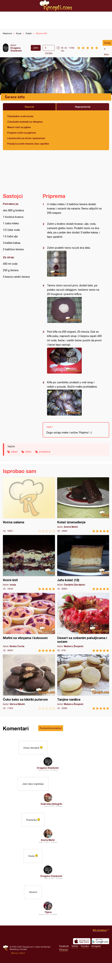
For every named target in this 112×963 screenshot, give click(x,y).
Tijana (48, 912)
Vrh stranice (100, 930)
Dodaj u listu (107, 43)
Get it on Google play (100, 941)
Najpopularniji (82, 106)
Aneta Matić (48, 840)
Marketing (14, 949)
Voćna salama (29, 504)
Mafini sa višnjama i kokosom (29, 622)
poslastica (44, 451)
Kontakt (23, 949)
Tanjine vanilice (83, 682)
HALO (22, 953)
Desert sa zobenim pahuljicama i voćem (83, 622)
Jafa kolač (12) (83, 562)
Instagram (96, 946)
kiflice (28, 451)
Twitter (74, 946)
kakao (14, 451)
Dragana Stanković (16, 49)
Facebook (64, 946)
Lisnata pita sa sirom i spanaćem (26, 138)
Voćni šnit (29, 562)
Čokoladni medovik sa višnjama (25, 121)
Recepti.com (56, 5)
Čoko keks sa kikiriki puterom (29, 682)
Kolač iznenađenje (83, 504)
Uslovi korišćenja (42, 947)
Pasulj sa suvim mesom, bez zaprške (28, 143)
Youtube (85, 946)
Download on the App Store (81, 941)
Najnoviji (29, 106)
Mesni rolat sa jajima (19, 127)
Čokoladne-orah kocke (20, 116)
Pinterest (63, 950)
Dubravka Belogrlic (51, 803)
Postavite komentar (51, 728)
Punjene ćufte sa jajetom (21, 132)
